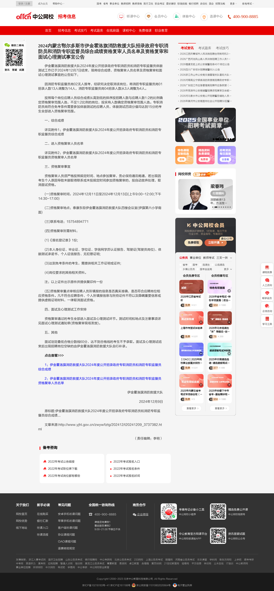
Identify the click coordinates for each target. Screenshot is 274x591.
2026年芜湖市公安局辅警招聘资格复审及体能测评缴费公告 (206, 90)
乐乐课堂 (202, 559)
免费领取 (193, 242)
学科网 (213, 559)
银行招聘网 (91, 559)
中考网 (19, 563)
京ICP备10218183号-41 (96, 585)
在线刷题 (112, 30)
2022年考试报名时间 (126, 476)
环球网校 (38, 567)
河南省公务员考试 (185, 559)
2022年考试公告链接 (61, 461)
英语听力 (31, 563)
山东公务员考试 (73, 559)
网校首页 (21, 514)
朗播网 (169, 559)
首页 (48, 30)
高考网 (41, 563)
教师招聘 (126, 3)
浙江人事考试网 (37, 559)
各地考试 (248, 3)
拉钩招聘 (53, 563)
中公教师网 (242, 563)
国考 (99, 3)
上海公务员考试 (154, 559)
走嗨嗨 (145, 563)
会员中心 (160, 16)
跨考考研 (249, 559)
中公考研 (82, 567)
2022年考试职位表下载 (62, 468)
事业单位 (114, 3)
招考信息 (67, 16)
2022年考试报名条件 (126, 468)
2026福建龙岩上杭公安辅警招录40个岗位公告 (205, 64)
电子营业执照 (182, 585)
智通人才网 (66, 563)
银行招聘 (193, 3)
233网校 (138, 559)
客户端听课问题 (68, 527)
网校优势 (21, 521)
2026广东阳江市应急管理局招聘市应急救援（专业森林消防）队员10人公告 (206, 85)
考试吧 (61, 567)
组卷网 (185, 563)
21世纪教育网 (171, 563)
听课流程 (42, 534)
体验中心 (188, 16)
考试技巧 (80, 30)
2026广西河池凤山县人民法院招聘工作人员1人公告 (206, 59)
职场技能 (182, 3)
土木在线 (219, 563)
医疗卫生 (148, 3)
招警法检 (220, 3)
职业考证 (160, 3)
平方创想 (196, 563)
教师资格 (137, 3)
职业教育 (161, 30)
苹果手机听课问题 (69, 521)
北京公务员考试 (122, 559)
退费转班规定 (66, 548)
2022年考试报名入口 (126, 461)
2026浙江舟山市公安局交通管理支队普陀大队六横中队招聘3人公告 (206, 74)
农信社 (203, 3)
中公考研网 (106, 559)
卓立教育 (134, 563)
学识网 (207, 563)
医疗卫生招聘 (55, 559)
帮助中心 (58, 3)
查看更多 (191, 408)
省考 (105, 3)
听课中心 (133, 16)
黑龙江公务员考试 (94, 563)
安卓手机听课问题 (69, 514)
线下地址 (21, 527)
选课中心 (216, 16)
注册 (27, 3)
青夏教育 (112, 563)
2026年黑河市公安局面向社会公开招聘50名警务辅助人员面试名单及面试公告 (206, 101)
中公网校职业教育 (99, 567)
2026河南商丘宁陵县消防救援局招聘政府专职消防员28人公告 (206, 80)
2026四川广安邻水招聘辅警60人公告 (200, 69)
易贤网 (123, 563)
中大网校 (50, 567)
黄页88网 (156, 563)
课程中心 (129, 30)
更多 (233, 3)
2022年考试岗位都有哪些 (64, 476)
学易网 (71, 567)
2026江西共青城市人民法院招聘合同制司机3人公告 (206, 53)
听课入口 (42, 527)
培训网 (78, 563)
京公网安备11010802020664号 (153, 585)
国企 (211, 3)
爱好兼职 (171, 3)
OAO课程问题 (67, 541)
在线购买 (42, 514)
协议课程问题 (66, 534)
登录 (20, 3)
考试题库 (96, 30)
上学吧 (237, 559)
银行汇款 (42, 521)
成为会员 (43, 3)
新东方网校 (225, 559)
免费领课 (145, 30)
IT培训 (229, 563)
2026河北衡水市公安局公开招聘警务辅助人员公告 (206, 95)
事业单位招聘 (23, 567)
